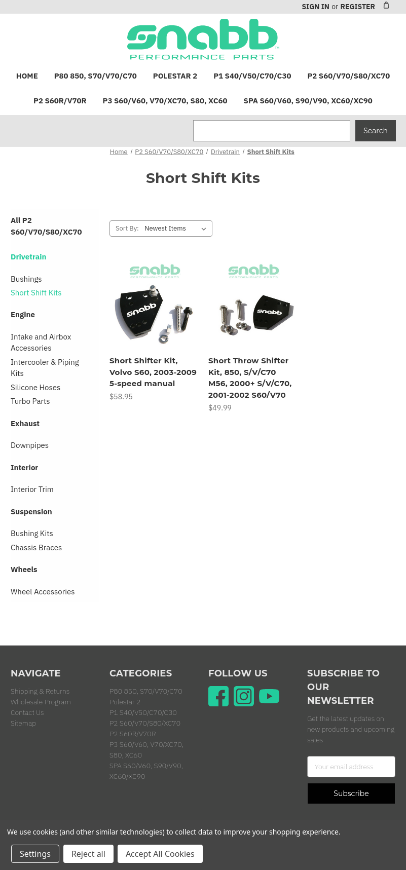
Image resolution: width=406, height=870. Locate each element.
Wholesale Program (41, 701)
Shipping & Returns (40, 691)
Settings (35, 853)
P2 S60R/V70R (59, 100)
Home (27, 76)
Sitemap (23, 723)
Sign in (315, 6)
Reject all (88, 853)
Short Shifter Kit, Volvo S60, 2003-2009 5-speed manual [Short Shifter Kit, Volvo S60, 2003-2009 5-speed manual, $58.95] (153, 372)
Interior (24, 467)
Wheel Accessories (43, 591)
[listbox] (177, 228)
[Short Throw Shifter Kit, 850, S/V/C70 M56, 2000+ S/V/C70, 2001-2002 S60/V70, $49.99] (252, 305)
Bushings (26, 279)
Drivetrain (29, 256)
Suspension (31, 511)
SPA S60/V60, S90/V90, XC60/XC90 (308, 100)
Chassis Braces (36, 547)
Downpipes (30, 445)
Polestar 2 (175, 76)
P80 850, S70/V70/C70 (95, 76)
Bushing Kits (32, 533)
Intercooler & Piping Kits (45, 368)
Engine (23, 314)
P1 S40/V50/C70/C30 (252, 76)
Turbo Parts (30, 401)
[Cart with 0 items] (386, 5)
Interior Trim (32, 489)
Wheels (24, 569)
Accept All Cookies (160, 853)
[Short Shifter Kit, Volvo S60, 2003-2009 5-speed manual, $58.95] (153, 305)
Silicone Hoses (35, 387)
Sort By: (127, 228)
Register (357, 6)
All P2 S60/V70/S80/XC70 (46, 226)
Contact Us (27, 712)
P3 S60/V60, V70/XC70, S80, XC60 (165, 100)
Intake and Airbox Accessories (41, 342)
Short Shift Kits (36, 292)
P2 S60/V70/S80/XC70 (348, 76)
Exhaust (25, 423)
